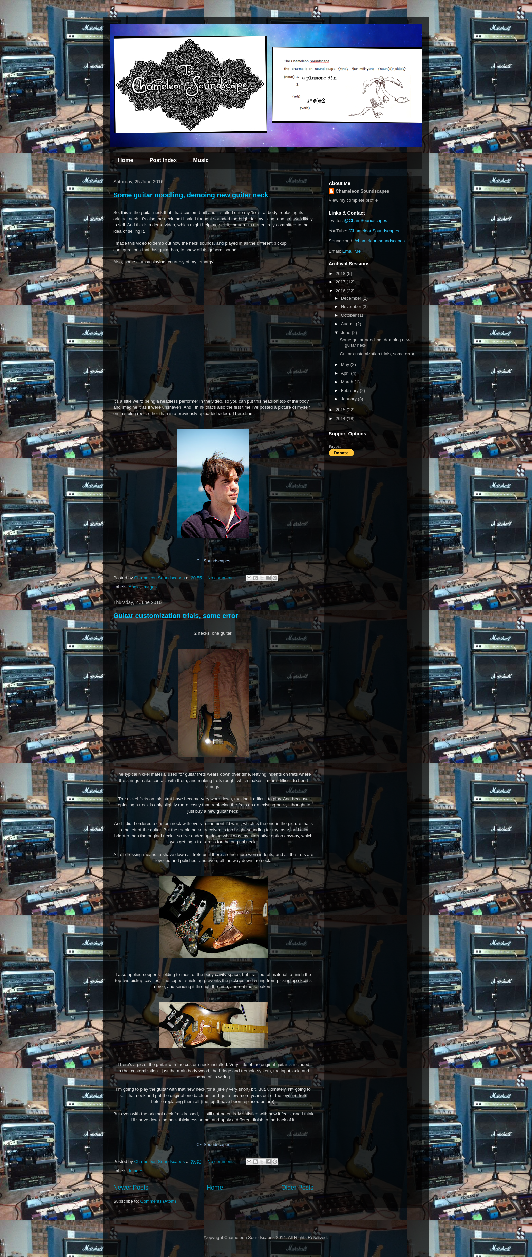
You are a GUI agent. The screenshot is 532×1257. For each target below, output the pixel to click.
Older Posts (297, 1187)
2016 (341, 290)
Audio (134, 587)
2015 (341, 409)
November (352, 306)
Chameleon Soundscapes (362, 191)
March (348, 381)
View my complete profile (353, 200)
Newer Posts (130, 1187)
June (346, 332)
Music (200, 160)
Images (149, 587)
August (348, 323)
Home (125, 160)
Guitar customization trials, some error (175, 615)
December (352, 298)
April (346, 373)
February (350, 390)
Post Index (163, 160)
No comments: (222, 577)
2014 (341, 418)
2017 (341, 281)
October (349, 315)
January (349, 398)
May (345, 364)
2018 (341, 273)
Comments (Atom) (158, 1201)
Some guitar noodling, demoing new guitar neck (190, 195)
